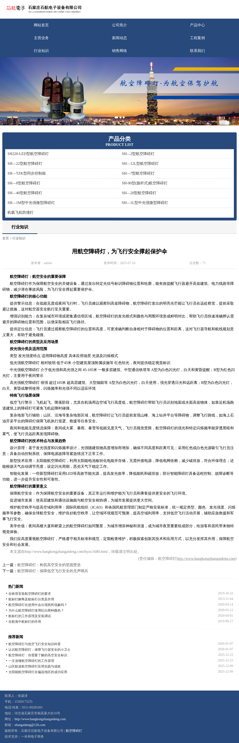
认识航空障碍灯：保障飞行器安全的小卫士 (39, 649)
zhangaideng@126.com (29, 725)
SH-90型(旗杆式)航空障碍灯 (145, 183)
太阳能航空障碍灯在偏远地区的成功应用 (37, 672)
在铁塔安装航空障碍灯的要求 (29, 593)
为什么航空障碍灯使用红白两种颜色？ (36, 610)
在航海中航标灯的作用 (24, 621)
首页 (5, 238)
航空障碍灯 (74, 731)
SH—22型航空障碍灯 (24, 163)
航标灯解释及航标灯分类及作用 (31, 599)
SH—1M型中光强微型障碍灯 (31, 203)
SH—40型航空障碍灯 (24, 193)
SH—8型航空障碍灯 (23, 183)
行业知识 (41, 51)
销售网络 (119, 51)
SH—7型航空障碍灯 (138, 173)
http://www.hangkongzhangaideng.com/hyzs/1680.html (66, 552)
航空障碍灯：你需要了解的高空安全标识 (37, 655)
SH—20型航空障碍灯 (139, 193)
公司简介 (119, 25)
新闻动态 (119, 38)
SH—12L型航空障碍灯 (140, 163)
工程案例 (197, 38)
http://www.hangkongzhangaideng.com (206, 559)
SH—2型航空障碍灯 (138, 154)
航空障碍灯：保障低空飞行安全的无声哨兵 (52, 571)
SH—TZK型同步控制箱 (26, 173)
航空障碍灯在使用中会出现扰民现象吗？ (37, 605)
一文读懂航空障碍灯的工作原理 (31, 661)
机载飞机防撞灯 (20, 212)
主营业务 (41, 38)
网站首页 (41, 25)
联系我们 (197, 51)
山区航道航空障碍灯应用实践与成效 (34, 666)
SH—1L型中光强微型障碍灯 (145, 203)
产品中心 (197, 25)
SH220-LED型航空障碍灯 (28, 154)
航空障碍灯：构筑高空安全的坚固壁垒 (49, 565)
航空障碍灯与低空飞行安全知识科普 (34, 644)
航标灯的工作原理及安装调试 (29, 616)
